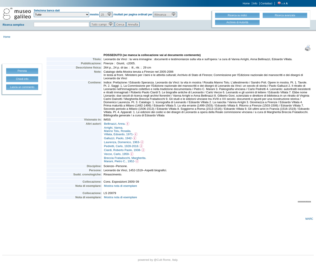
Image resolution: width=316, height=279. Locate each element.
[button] (106, 14)
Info (255, 3)
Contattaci (266, 3)
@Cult (158, 259)
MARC (309, 218)
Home (246, 3)
